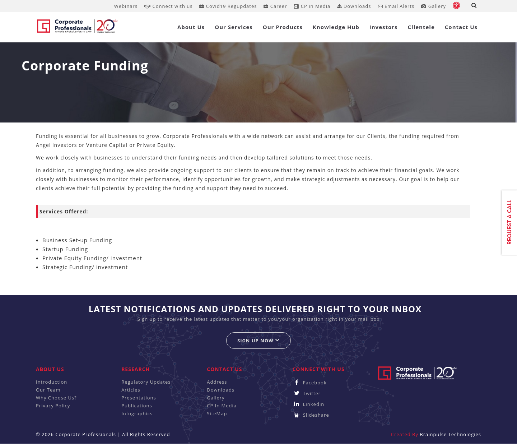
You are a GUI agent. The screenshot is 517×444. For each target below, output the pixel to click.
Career (275, 6)
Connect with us (168, 6)
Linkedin (308, 404)
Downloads (354, 6)
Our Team (48, 390)
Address (217, 382)
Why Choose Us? (56, 397)
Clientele (421, 27)
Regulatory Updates (146, 382)
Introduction (51, 382)
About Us (191, 27)
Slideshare (310, 415)
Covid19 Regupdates (228, 6)
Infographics (137, 413)
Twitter (306, 393)
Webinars (126, 6)
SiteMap (217, 413)
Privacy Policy (53, 405)
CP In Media (222, 405)
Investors (383, 27)
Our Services (234, 27)
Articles (130, 390)
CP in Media (312, 6)
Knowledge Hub (336, 27)
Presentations (138, 397)
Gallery (433, 6)
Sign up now (258, 340)
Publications (136, 405)
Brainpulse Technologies (450, 434)
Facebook (309, 382)
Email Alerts (396, 6)
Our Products (283, 27)
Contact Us (461, 27)
